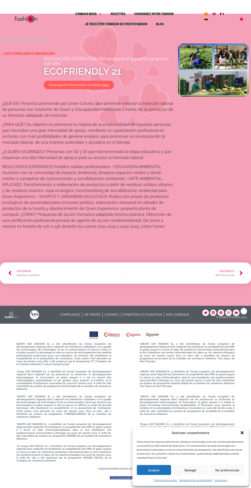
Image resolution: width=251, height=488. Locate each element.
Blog (160, 24)
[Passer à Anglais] (214, 14)
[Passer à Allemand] (206, 20)
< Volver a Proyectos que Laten (26, 40)
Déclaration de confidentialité (195, 480)
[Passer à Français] (222, 14)
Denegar (190, 470)
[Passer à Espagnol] (206, 14)
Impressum (220, 480)
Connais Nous (88, 14)
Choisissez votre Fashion (154, 14)
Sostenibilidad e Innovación (30, 53)
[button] (242, 433)
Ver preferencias (227, 470)
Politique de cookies (165, 480)
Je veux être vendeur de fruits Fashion (116, 24)
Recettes (118, 14)
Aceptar (154, 470)
